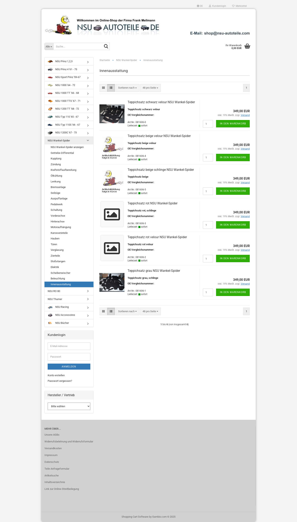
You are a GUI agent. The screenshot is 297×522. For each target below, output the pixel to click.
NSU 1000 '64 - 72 (61, 85)
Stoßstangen (58, 261)
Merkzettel (239, 6)
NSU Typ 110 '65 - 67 (63, 116)
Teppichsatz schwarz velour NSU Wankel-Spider (161, 102)
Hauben (55, 238)
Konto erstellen (56, 375)
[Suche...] (48, 46)
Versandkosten (53, 448)
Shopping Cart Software (135, 516)
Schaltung (56, 209)
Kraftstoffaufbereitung (63, 169)
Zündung (56, 164)
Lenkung (55, 181)
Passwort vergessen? (60, 380)
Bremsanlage (58, 187)
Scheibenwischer (60, 272)
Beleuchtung (58, 278)
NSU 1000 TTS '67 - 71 (64, 100)
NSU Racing (58, 307)
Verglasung (57, 249)
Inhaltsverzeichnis (54, 482)
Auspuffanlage (59, 198)
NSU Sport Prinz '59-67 (64, 77)
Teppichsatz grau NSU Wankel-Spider (154, 271)
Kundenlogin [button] (217, 6)
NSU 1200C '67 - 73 (62, 132)
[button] (200, 6)
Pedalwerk (57, 204)
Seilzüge (55, 192)
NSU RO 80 (54, 291)
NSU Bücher (58, 322)
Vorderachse (58, 215)
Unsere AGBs (51, 434)
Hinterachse (57, 221)
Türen (54, 244)
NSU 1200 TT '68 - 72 (63, 108)
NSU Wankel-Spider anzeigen (67, 147)
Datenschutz (51, 461)
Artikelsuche (51, 475)
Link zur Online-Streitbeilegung (61, 488)
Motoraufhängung (61, 227)
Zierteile (55, 255)
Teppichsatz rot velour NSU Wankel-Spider (157, 237)
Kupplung (56, 158)
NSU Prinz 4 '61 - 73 (62, 69)
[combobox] (127, 88)
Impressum (50, 455)
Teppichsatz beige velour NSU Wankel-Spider (159, 136)
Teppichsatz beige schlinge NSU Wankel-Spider (161, 170)
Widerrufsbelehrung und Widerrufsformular (68, 441)
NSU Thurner (55, 299)
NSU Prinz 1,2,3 (60, 61)
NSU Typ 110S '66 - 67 (64, 124)
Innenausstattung (61, 284)
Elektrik (55, 267)
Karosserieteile (59, 232)
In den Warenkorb (233, 123)
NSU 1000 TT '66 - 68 (63, 92)
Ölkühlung (56, 175)
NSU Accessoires (61, 315)
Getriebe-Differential (62, 152)
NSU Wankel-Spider (59, 140)
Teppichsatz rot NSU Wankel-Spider (152, 203)
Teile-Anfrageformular (56, 468)
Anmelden (69, 366)
